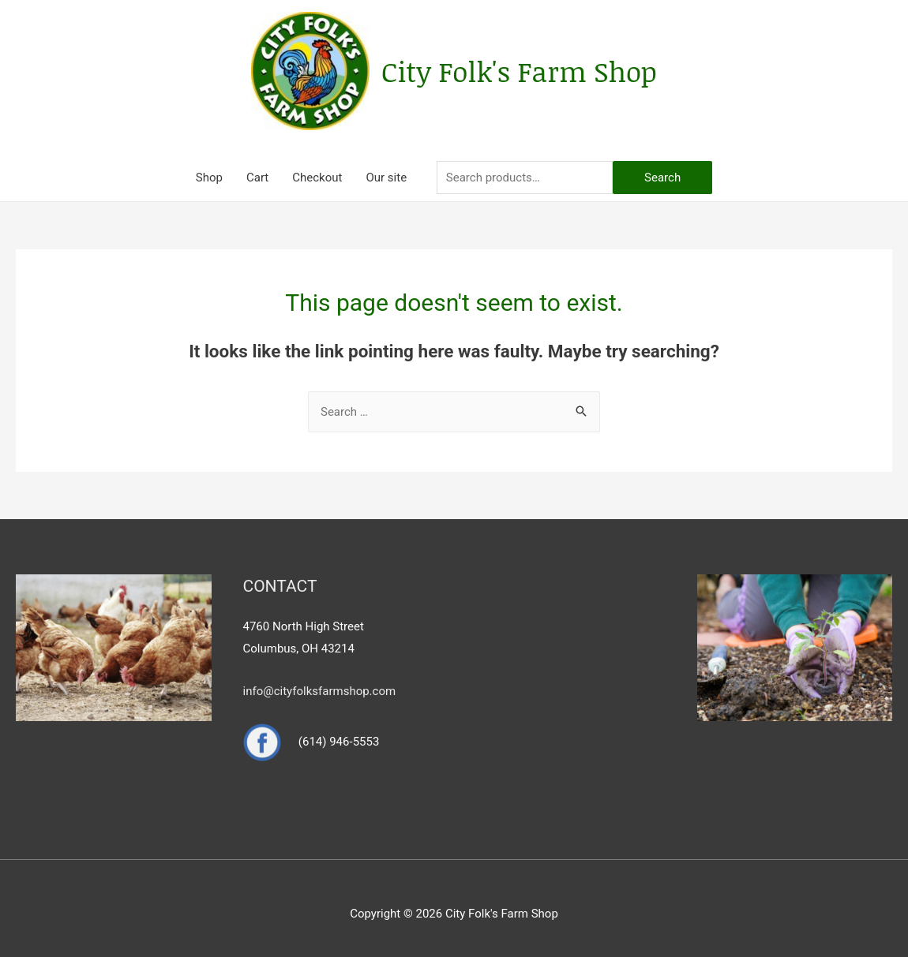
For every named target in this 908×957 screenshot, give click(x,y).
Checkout (317, 177)
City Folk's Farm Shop (519, 71)
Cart (257, 177)
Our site (386, 177)
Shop (209, 177)
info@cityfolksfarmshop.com (319, 691)
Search (662, 177)
